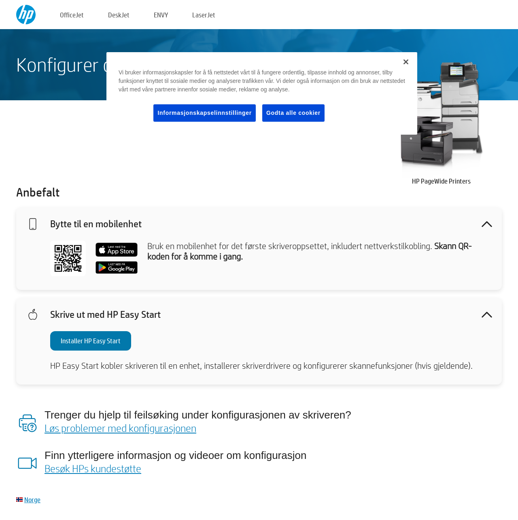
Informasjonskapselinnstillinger (204, 113)
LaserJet (203, 14)
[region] (261, 93)
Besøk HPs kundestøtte (93, 468)
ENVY (161, 14)
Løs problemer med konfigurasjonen (120, 427)
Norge (32, 499)
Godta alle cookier (293, 113)
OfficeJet (72, 14)
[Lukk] (406, 62)
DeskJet (119, 14)
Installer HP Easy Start (91, 340)
